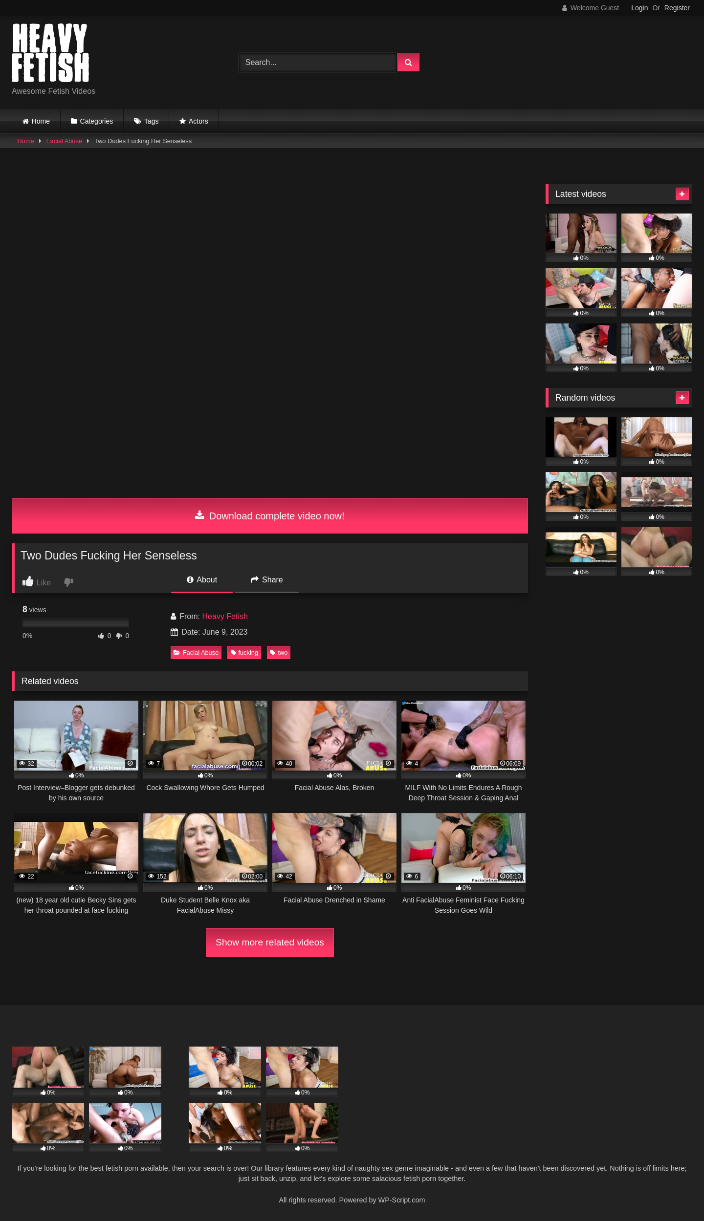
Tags (151, 121)
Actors (198, 121)
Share (267, 580)
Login (639, 8)
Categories (96, 121)
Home (41, 121)
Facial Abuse (64, 141)
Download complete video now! (269, 516)
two (278, 652)
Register (677, 8)
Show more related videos (270, 942)
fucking (245, 652)
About (202, 580)
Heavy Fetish (224, 616)
